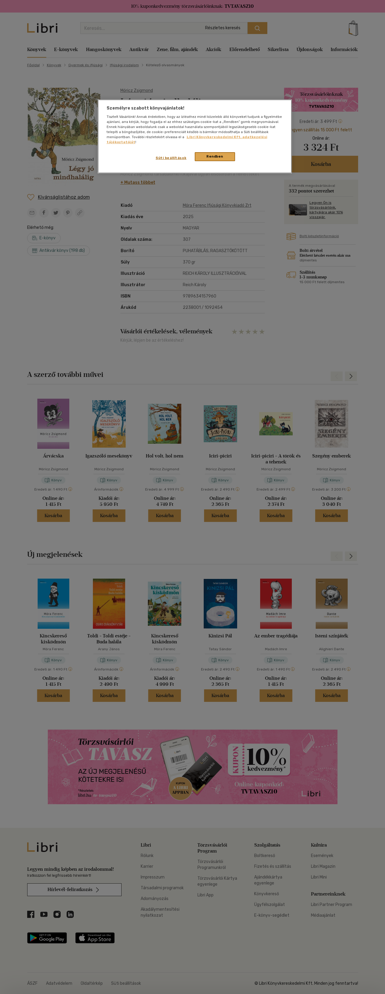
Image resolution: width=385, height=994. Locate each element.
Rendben (214, 156)
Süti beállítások (171, 158)
